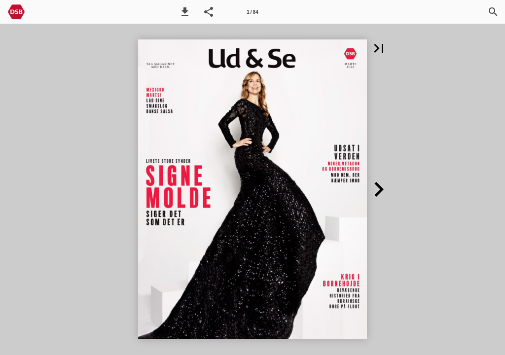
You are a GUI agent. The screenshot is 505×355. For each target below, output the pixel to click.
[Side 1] (252, 12)
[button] (185, 12)
